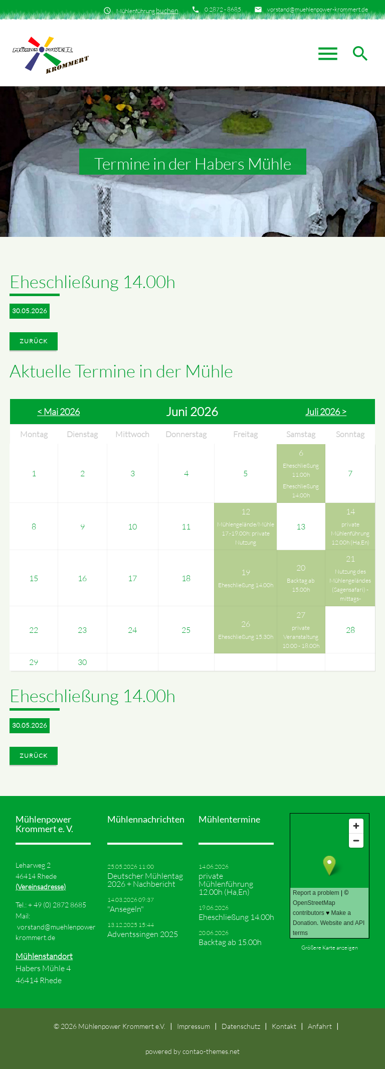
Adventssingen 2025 (142, 934)
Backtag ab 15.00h (301, 585)
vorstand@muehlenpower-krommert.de (317, 9)
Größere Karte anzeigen (329, 947)
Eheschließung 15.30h (245, 636)
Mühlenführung (147, 10)
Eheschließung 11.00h (301, 470)
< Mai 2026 (58, 411)
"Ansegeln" (125, 909)
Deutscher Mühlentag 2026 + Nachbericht (145, 880)
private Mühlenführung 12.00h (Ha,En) (350, 533)
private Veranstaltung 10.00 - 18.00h (300, 636)
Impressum (193, 1026)
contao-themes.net (211, 1051)
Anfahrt (320, 1026)
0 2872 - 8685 (223, 9)
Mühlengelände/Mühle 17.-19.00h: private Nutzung (245, 533)
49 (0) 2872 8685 (60, 904)
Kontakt (284, 1026)
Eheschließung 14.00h (301, 490)
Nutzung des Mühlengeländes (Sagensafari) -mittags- (350, 585)
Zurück (34, 341)
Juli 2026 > (325, 411)
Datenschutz (241, 1026)
